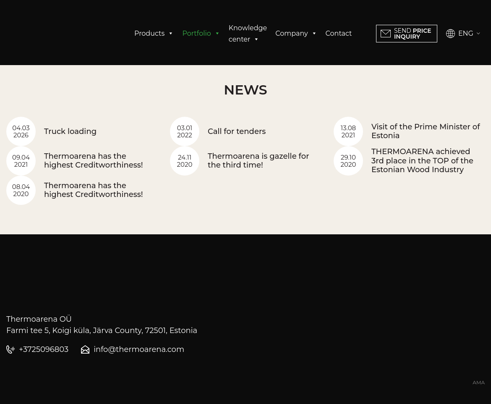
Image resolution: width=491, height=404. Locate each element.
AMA (479, 382)
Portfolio (201, 33)
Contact (339, 33)
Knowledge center (248, 34)
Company (296, 33)
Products (154, 33)
